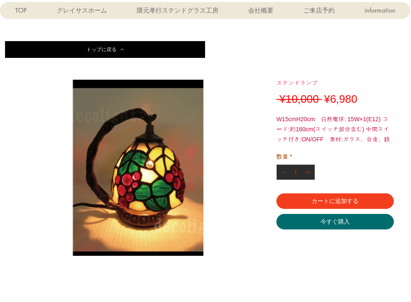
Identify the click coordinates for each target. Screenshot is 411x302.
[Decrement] (283, 172)
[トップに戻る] (105, 49)
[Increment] (308, 172)
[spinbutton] (295, 172)
